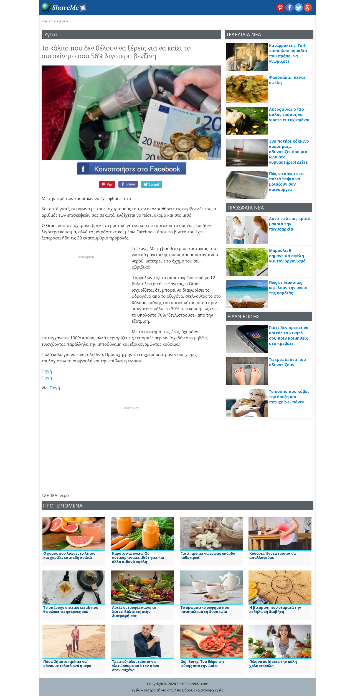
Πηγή (47, 371)
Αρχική (47, 21)
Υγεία (61, 21)
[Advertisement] (86, 293)
